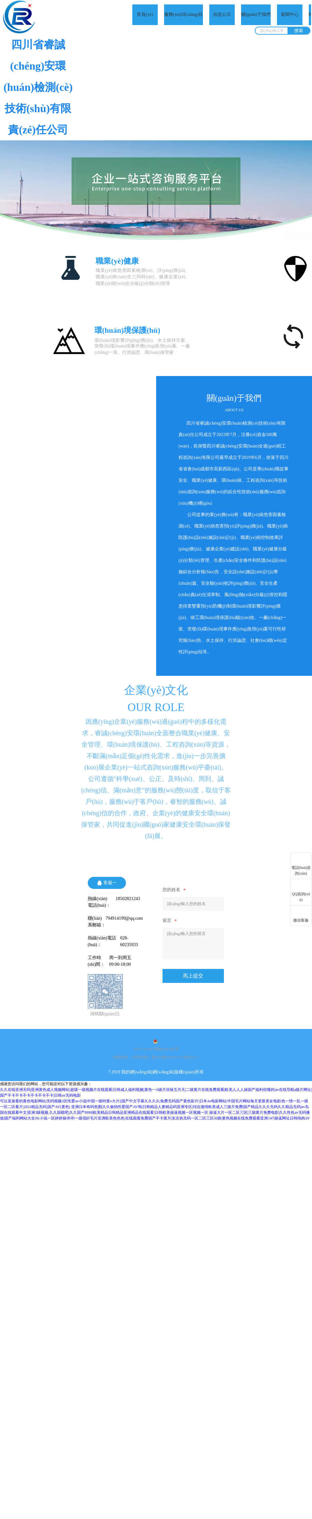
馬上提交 (193, 975)
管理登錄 (140, 1057)
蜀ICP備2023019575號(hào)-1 (175, 1057)
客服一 (107, 883)
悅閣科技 (120, 1057)
